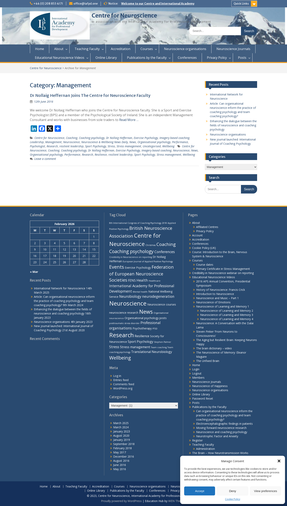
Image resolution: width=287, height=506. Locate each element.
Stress (111, 146)
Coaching (71, 138)
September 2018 (124, 444)
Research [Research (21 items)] (121, 335)
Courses (147, 49)
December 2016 (123, 456)
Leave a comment (45, 159)
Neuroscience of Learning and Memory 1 (222, 306)
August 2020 (121, 435)
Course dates (204, 264)
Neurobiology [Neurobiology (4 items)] (130, 296)
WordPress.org (122, 388)
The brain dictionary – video (214, 348)
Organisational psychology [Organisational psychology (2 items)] (142, 318)
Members (198, 377)
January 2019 (121, 440)
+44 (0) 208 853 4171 (48, 3)
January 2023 (121, 431)
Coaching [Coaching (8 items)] (166, 244)
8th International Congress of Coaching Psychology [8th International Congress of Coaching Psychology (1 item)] (135, 223)
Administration (205, 449)
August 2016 (121, 461)
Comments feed (123, 384)
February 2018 (122, 448)
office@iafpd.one (86, 3)
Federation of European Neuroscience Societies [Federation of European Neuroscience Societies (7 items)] (141, 273)
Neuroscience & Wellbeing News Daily (104, 142)
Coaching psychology (91, 138)
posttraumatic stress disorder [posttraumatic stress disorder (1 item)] (124, 323)
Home (39, 49)
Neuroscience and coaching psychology (221, 432)
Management (53, 142)
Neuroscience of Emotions (213, 302)
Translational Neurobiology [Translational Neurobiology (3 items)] (151, 352)
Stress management (129, 146)
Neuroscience (71, 142)
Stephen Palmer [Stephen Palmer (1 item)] (162, 342)
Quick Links (241, 3)
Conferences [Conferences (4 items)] (164, 251)
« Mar (34, 272)
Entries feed (121, 380)
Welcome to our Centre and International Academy (157, 3)
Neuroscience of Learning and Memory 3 (226, 315)
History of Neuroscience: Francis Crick (220, 290)
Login (195, 369)
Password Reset (202, 398)
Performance (180, 142)
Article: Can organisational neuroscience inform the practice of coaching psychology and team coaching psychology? (64, 301)
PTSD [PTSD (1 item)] (154, 328)
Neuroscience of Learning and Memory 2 (226, 310)
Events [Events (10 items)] (116, 267)
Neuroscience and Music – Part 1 (217, 298)
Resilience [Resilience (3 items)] (142, 336)
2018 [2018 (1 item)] (164, 223)
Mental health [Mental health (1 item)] (140, 291)
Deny (232, 491)
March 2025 (121, 423)
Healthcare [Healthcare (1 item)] (154, 280)
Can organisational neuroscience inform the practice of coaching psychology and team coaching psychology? (224, 415)
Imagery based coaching (174, 138)
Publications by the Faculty (147, 57)
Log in (117, 376)
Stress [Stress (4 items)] (114, 346)
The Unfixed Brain (207, 361)
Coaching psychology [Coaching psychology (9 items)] (131, 251)
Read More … (129, 120)
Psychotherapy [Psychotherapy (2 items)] (142, 328)
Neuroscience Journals (233, 49)
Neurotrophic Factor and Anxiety (217, 436)
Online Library (106, 57)
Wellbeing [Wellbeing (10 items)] (120, 358)
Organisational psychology (154, 142)
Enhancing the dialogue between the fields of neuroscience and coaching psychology (233, 125)
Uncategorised (152, 146)
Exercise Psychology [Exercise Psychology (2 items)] (138, 267)
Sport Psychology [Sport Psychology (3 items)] (140, 341)
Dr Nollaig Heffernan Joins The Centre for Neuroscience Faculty (90, 95)
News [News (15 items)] (146, 311)
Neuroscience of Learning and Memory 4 (226, 319)
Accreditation (120, 49)
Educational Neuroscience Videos (59, 57)
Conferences (187, 57)
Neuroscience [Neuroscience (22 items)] (127, 303)
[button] (279, 461)
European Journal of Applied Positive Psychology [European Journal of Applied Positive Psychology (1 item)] (148, 261)
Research (52, 146)
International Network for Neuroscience (59, 288)
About (58, 49)
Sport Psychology (95, 146)
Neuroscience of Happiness (210, 386)
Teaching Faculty (87, 49)
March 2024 (121, 427)
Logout (196, 373)
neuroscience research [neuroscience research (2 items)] (123, 312)
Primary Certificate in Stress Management (223, 269)
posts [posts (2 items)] (163, 318)
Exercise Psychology (146, 138)
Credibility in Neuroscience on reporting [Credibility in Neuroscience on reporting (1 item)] (130, 257)
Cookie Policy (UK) (204, 248)
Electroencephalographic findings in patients (224, 423)
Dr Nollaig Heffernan (119, 138)
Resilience (101, 154)
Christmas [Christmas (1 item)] (150, 245)
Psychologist (37, 146)
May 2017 (119, 452)
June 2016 (119, 465)
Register (197, 440)
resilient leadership (71, 146)
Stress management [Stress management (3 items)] (135, 347)
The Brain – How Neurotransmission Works (220, 453)
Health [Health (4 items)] (142, 280)
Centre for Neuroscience (124, 15)
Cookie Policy (232, 499)
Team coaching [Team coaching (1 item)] (159, 347)
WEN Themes (177, 501)
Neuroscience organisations (185, 49)
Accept (199, 491)
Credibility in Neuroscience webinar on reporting (223, 273)
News (132, 142)
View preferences (265, 491)
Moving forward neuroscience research (221, 428)
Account (197, 235)
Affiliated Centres (207, 227)
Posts (242, 57)
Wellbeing (168, 146)
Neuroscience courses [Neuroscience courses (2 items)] (161, 304)
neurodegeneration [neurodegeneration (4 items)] (158, 296)
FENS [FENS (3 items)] (132, 280)
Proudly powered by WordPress (121, 501)
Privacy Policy (217, 57)
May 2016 (119, 469)
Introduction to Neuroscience (215, 294)
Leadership (37, 142)
